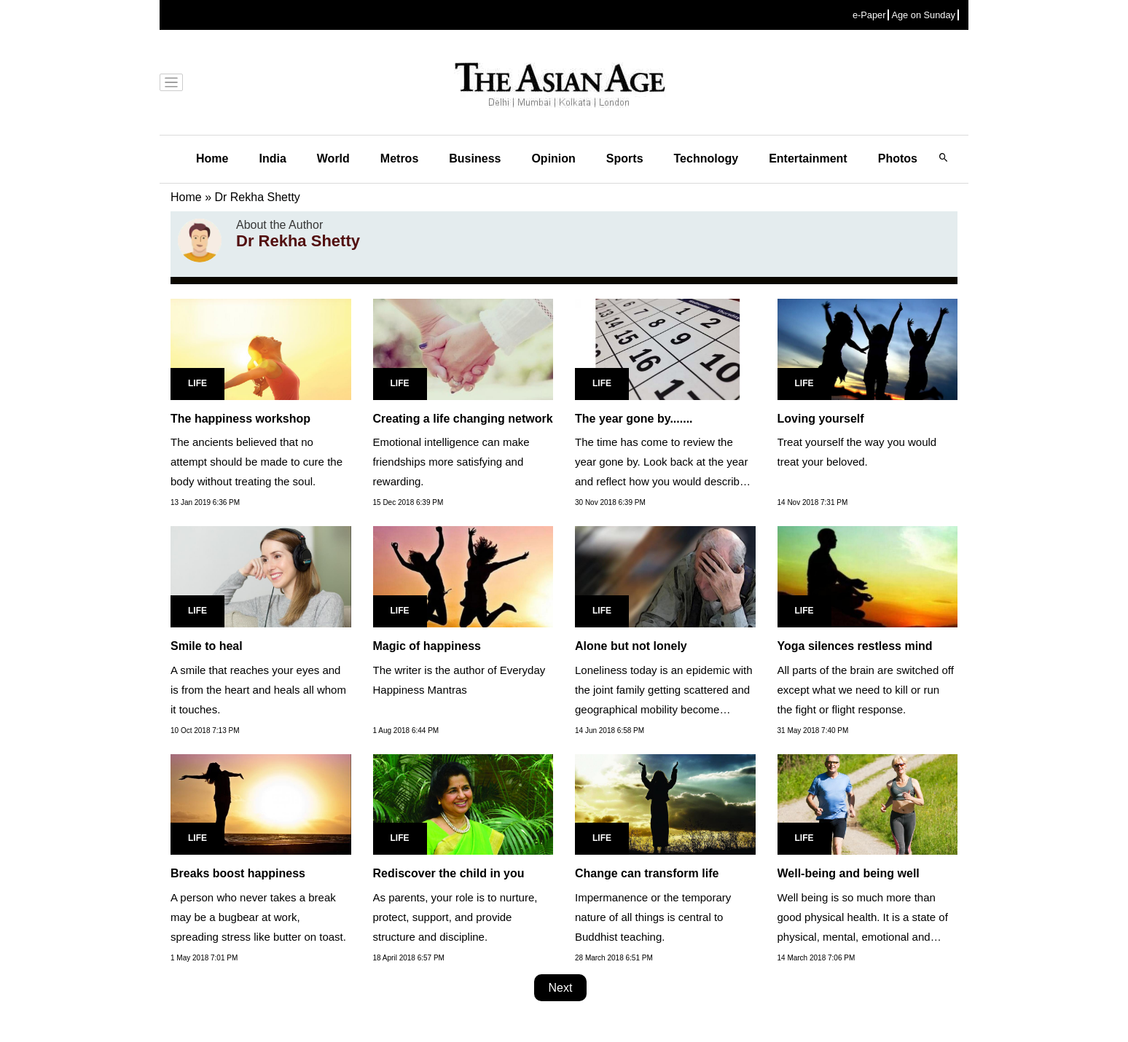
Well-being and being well (849, 873)
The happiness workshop (240, 418)
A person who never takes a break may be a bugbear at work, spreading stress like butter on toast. (258, 917)
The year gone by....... (634, 418)
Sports (624, 158)
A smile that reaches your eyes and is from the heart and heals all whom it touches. (258, 690)
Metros (399, 158)
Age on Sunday (923, 14)
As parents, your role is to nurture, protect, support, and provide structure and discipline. (455, 917)
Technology (706, 158)
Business (475, 158)
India (272, 158)
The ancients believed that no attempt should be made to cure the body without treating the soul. (256, 461)
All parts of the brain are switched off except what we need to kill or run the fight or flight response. (866, 690)
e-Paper (869, 14)
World (333, 158)
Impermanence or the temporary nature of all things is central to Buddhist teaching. (653, 917)
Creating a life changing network (463, 418)
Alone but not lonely (631, 646)
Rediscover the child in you (449, 873)
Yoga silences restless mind (855, 646)
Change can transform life (646, 873)
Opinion (553, 158)
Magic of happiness (427, 646)
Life (197, 383)
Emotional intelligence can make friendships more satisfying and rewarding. (451, 461)
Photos (897, 158)
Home (212, 158)
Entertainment (808, 158)
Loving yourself (821, 418)
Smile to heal (207, 646)
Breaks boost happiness (238, 873)
